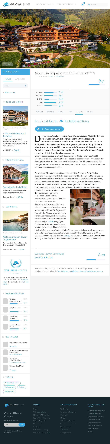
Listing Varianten (65, 433)
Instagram (8, 417)
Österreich (60, 76)
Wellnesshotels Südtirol (95, 425)
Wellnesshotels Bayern (94, 414)
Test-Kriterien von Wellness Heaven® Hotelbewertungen (80, 271)
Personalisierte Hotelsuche (41, 418)
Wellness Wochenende (12, 383)
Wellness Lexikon (38, 424)
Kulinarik (50, 112)
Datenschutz (46, 433)
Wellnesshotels (45, 4)
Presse (35, 409)
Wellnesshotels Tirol (94, 420)
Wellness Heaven (65, 427)
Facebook (17, 413)
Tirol (51, 76)
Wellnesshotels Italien (94, 423)
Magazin (63, 418)
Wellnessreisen (9, 391)
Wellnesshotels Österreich (96, 417)
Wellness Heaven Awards (68, 424)
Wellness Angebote (39, 421)
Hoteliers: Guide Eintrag (40, 430)
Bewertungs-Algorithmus (68, 412)
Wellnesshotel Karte (39, 412)
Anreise (89, 112)
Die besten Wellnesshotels (41, 415)
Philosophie (64, 430)
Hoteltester (63, 415)
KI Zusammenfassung (49, 129)
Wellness (39, 112)
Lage (70, 112)
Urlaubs (51, 221)
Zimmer (61, 112)
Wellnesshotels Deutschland (96, 411)
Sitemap (90, 431)
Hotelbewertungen (66, 4)
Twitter (7, 413)
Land (6, 86)
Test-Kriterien (64, 409)
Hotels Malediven (93, 428)
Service (79, 112)
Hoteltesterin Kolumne (67, 421)
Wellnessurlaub (9, 387)
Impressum (36, 433)
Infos (7, 64)
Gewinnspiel (37, 427)
